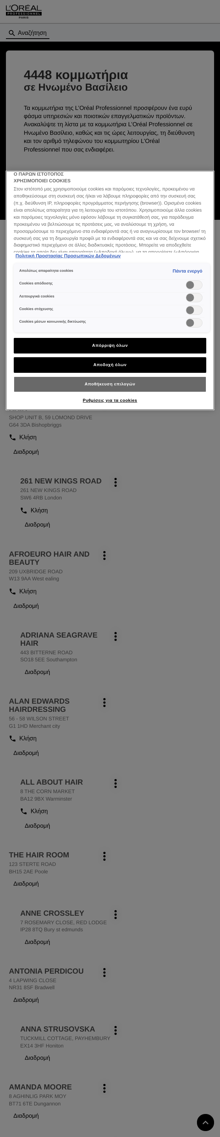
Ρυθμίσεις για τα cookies (110, 400)
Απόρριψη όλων (110, 345)
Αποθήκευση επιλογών (110, 384)
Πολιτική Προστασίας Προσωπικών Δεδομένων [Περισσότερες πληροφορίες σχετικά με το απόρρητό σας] (68, 255)
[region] (110, 290)
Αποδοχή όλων (110, 364)
